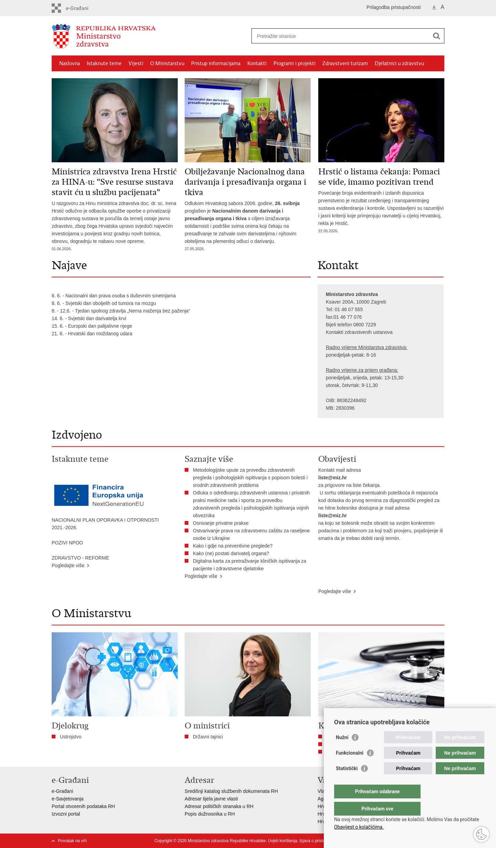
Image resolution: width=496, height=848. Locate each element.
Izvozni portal (66, 814)
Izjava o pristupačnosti (319, 840)
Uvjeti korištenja (282, 840)
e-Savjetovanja (68, 798)
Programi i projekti (294, 63)
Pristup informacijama (215, 63)
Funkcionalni (349, 766)
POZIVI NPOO (67, 542)
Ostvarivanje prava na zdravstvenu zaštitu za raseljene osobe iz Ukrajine (251, 534)
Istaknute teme (104, 63)
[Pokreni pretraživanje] (436, 35)
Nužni (342, 751)
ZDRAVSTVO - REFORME (80, 558)
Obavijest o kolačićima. (359, 827)
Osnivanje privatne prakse (221, 523)
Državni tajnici (208, 736)
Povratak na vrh (72, 840)
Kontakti (257, 63)
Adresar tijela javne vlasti (211, 798)
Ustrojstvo (70, 736)
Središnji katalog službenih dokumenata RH (231, 791)
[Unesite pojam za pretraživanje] (340, 36)
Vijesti (135, 63)
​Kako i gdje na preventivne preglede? (234, 546)
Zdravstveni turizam (345, 63)
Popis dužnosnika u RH (210, 814)
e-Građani (62, 791)
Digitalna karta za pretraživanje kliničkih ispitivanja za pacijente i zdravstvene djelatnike (249, 564)
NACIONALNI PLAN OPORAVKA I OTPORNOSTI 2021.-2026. (105, 523)
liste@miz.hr (332, 477)
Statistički (347, 782)
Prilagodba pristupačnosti (393, 7)
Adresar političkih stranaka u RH (219, 806)
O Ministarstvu (167, 63)
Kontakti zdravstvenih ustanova (359, 332)
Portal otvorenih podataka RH (83, 806)
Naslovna (69, 63)
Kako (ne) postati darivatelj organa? (232, 553)
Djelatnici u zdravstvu (399, 63)
